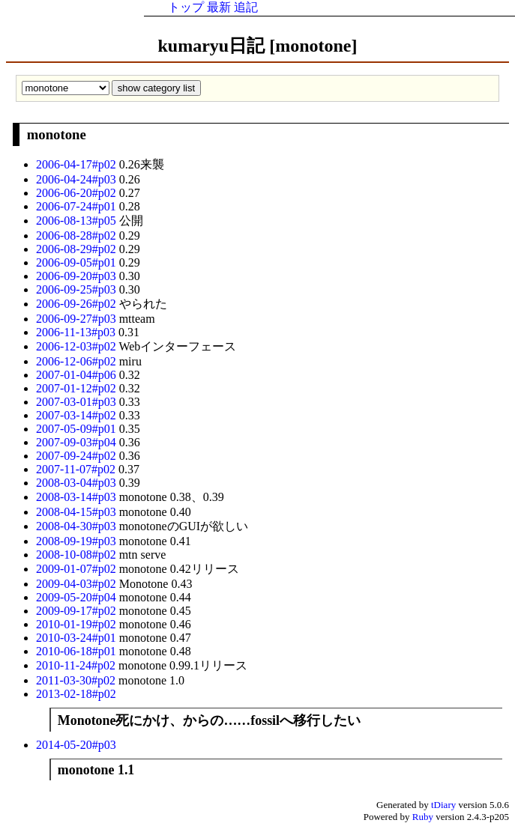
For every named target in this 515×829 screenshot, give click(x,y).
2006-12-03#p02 (77, 346)
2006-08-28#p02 (77, 235)
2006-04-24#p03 (77, 179)
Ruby (422, 816)
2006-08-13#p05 (77, 220)
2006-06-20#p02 (77, 192)
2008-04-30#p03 (77, 526)
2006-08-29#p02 (77, 249)
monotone (56, 134)
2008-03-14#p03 (77, 497)
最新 (219, 7)
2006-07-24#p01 (77, 206)
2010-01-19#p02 (77, 624)
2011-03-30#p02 (77, 680)
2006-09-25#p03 (77, 289)
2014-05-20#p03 (76, 744)
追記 (246, 7)
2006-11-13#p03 (77, 332)
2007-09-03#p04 (77, 442)
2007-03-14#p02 (77, 415)
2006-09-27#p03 (77, 318)
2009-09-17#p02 (77, 610)
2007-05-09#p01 (77, 428)
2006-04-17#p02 (77, 164)
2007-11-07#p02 (77, 469)
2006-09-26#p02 (77, 303)
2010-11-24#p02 (77, 665)
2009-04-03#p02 (77, 583)
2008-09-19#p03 (77, 541)
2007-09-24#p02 (77, 455)
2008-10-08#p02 (77, 554)
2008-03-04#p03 (77, 482)
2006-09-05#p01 (77, 262)
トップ (186, 7)
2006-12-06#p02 (77, 361)
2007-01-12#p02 (77, 388)
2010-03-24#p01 (77, 637)
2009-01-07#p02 (77, 568)
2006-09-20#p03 (77, 276)
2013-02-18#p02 (76, 693)
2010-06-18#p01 (77, 651)
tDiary (443, 804)
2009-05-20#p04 (77, 597)
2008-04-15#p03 (77, 511)
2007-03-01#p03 (77, 401)
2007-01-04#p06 (77, 374)
